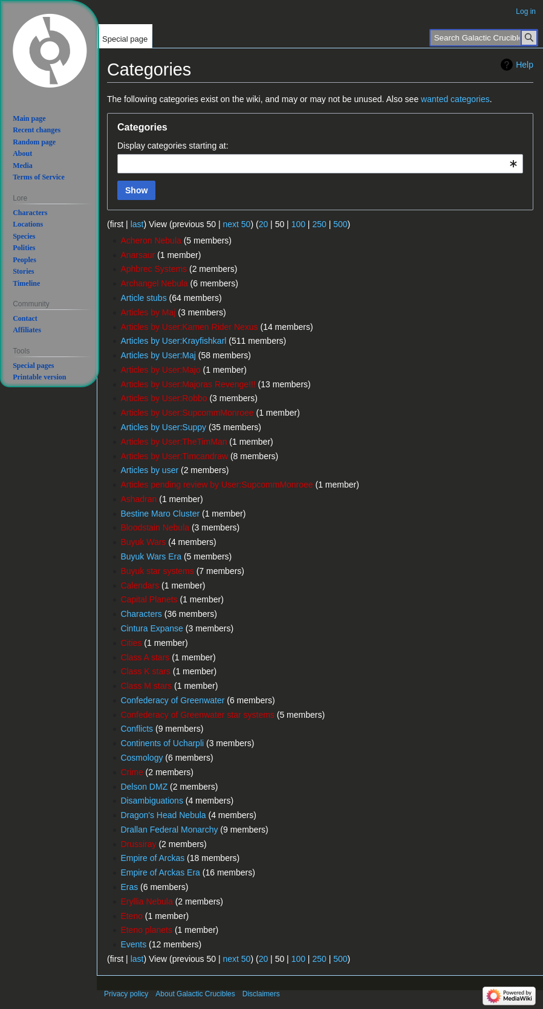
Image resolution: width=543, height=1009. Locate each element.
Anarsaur (137, 255)
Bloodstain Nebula (154, 527)
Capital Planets (148, 599)
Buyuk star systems (156, 571)
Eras (129, 887)
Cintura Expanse (151, 628)
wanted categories (455, 99)
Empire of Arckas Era (160, 872)
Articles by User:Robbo (163, 398)
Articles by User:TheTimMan (173, 441)
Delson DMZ (143, 786)
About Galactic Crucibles (195, 994)
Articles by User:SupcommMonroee (186, 412)
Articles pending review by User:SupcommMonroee (216, 484)
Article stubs (143, 298)
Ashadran (138, 499)
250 (319, 224)
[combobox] (320, 163)
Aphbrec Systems (153, 269)
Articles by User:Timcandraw (174, 456)
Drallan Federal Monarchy (169, 829)
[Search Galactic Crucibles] (483, 38)
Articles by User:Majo (160, 370)
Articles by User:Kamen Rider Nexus (189, 327)
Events (133, 944)
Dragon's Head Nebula (163, 815)
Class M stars (146, 686)
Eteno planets (146, 930)
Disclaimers (261, 994)
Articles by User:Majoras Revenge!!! (187, 384)
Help (524, 64)
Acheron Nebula (150, 240)
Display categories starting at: (173, 145)
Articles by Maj (147, 312)
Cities (130, 643)
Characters (140, 614)
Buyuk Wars (143, 542)
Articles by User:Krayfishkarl (173, 341)
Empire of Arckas (152, 858)
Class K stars (145, 671)
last (137, 224)
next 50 (236, 224)
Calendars (139, 585)
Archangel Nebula (153, 283)
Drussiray (138, 844)
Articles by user (149, 470)
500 (340, 224)
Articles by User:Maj (157, 355)
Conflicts (136, 728)
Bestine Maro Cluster (160, 513)
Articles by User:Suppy (163, 427)
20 (263, 224)
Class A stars (144, 657)
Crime (131, 772)
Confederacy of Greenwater (172, 700)
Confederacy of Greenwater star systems (197, 715)
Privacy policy (126, 994)
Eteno (131, 916)
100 (298, 224)
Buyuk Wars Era (150, 556)
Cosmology (141, 757)
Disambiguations (151, 800)
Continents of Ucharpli (162, 743)
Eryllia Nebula (146, 901)
